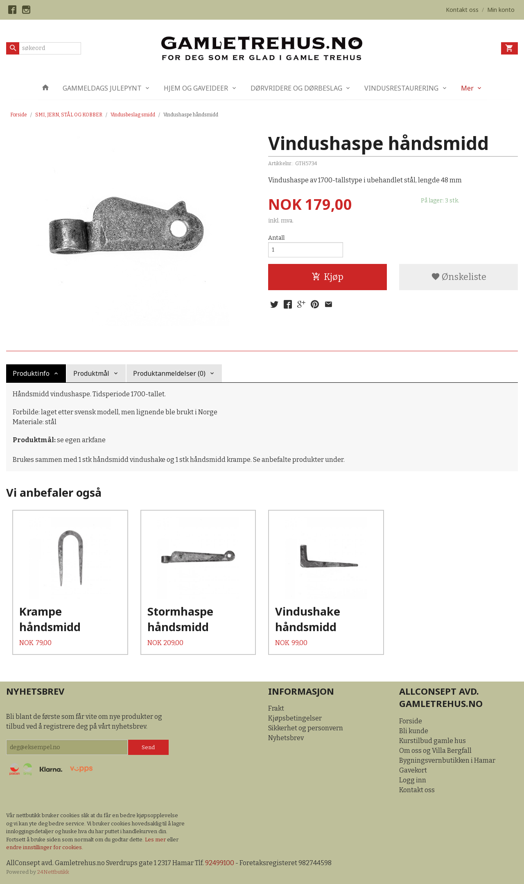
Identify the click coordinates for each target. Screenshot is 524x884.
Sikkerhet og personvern (305, 728)
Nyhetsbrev (286, 738)
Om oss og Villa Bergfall (435, 750)
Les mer (156, 839)
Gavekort (413, 770)
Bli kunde (413, 731)
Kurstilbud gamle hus (432, 741)
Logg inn (412, 780)
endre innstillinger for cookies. (44, 847)
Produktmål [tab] (91, 373)
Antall (276, 237)
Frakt (276, 708)
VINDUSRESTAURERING (401, 88)
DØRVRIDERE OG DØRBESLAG (296, 88)
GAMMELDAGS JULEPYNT (102, 88)
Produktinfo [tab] (31, 373)
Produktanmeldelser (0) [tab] (169, 373)
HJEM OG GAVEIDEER (196, 88)
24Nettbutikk (53, 872)
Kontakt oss (417, 790)
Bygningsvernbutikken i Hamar (447, 760)
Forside (18, 115)
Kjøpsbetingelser (295, 718)
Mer (467, 88)
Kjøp (327, 276)
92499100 (219, 863)
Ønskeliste (458, 276)
